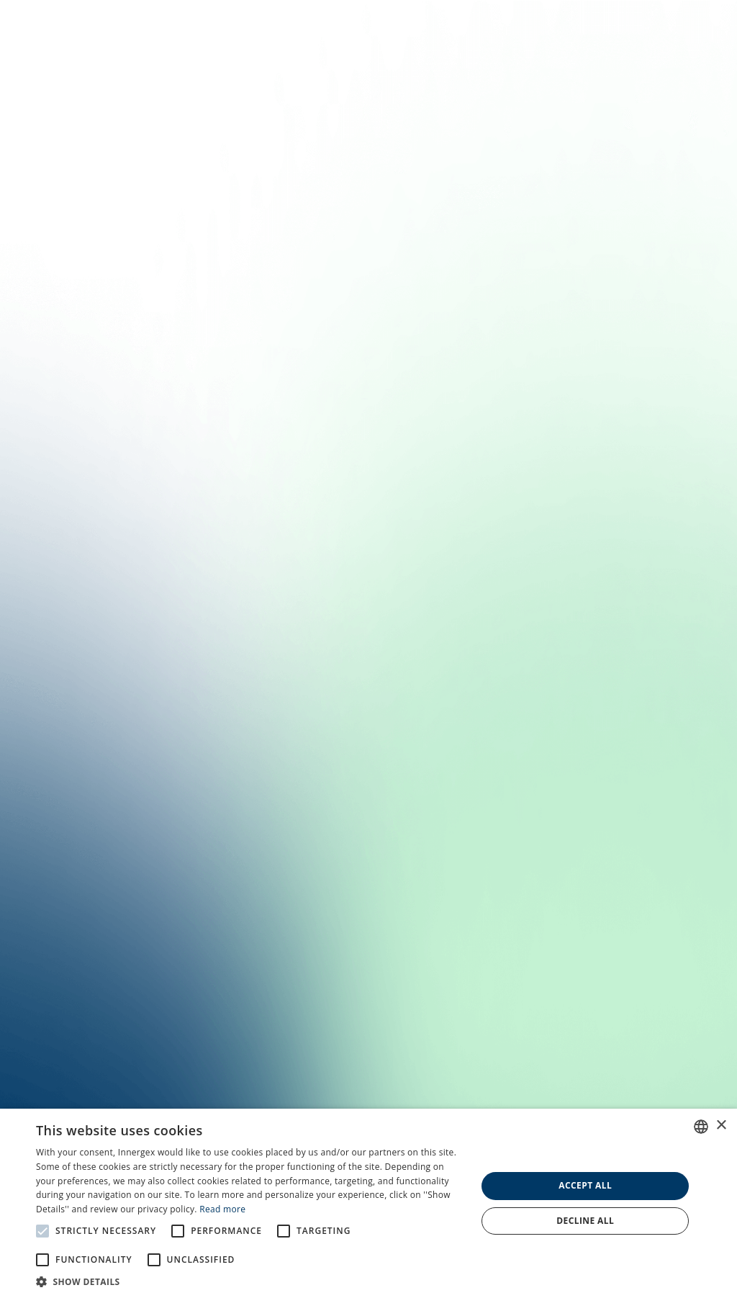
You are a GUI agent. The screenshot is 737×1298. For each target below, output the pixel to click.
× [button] (720, 1125)
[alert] (368, 1203)
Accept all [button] (585, 1185)
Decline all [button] (585, 1220)
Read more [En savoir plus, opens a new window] (222, 1209)
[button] (250, 1280)
